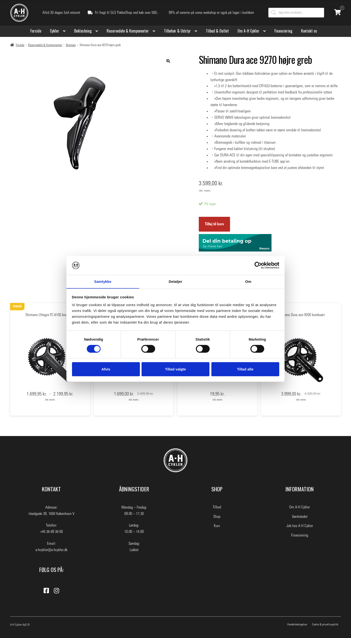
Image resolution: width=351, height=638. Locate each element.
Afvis (105, 369)
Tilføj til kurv (214, 224)
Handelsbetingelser (297, 624)
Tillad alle (245, 369)
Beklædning (83, 31)
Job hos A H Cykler (299, 526)
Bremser (71, 45)
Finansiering (283, 31)
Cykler (54, 31)
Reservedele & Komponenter (128, 31)
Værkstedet (299, 517)
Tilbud (217, 507)
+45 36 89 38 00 (51, 532)
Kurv (217, 526)
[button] (168, 61)
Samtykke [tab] (103, 281)
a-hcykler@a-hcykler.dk (51, 550)
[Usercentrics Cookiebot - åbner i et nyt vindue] (258, 265)
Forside (35, 31)
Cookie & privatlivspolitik (325, 624)
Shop (216, 517)
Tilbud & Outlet (217, 31)
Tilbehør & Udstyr (177, 31)
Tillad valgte (175, 369)
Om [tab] (248, 281)
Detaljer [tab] (175, 281)
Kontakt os (309, 31)
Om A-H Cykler (248, 31)
